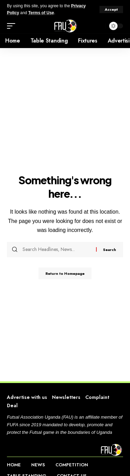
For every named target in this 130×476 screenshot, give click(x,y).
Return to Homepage (65, 273)
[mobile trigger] (13, 26)
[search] (98, 25)
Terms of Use (41, 12)
